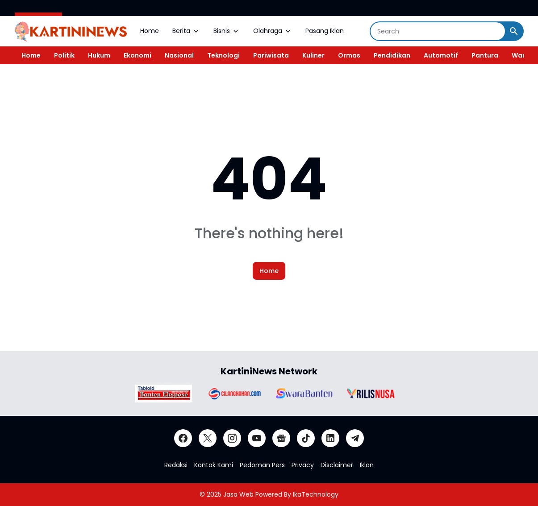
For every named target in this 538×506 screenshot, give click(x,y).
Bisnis (226, 30)
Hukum (99, 55)
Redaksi (176, 464)
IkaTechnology (315, 494)
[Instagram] (232, 438)
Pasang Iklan (324, 30)
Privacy (303, 464)
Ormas (349, 55)
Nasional (179, 55)
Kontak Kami (213, 464)
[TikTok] (306, 438)
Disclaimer (337, 464)
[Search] (438, 31)
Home (149, 30)
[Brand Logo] (163, 393)
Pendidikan (392, 55)
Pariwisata (271, 55)
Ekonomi (137, 55)
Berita (186, 30)
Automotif (441, 55)
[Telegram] (355, 438)
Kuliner (313, 55)
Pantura (484, 55)
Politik (64, 55)
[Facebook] (183, 438)
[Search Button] (514, 31)
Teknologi (223, 55)
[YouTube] (257, 438)
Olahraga (272, 30)
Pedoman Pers (262, 464)
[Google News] (281, 438)
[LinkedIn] (330, 438)
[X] (208, 438)
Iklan (367, 464)
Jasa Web (238, 494)
